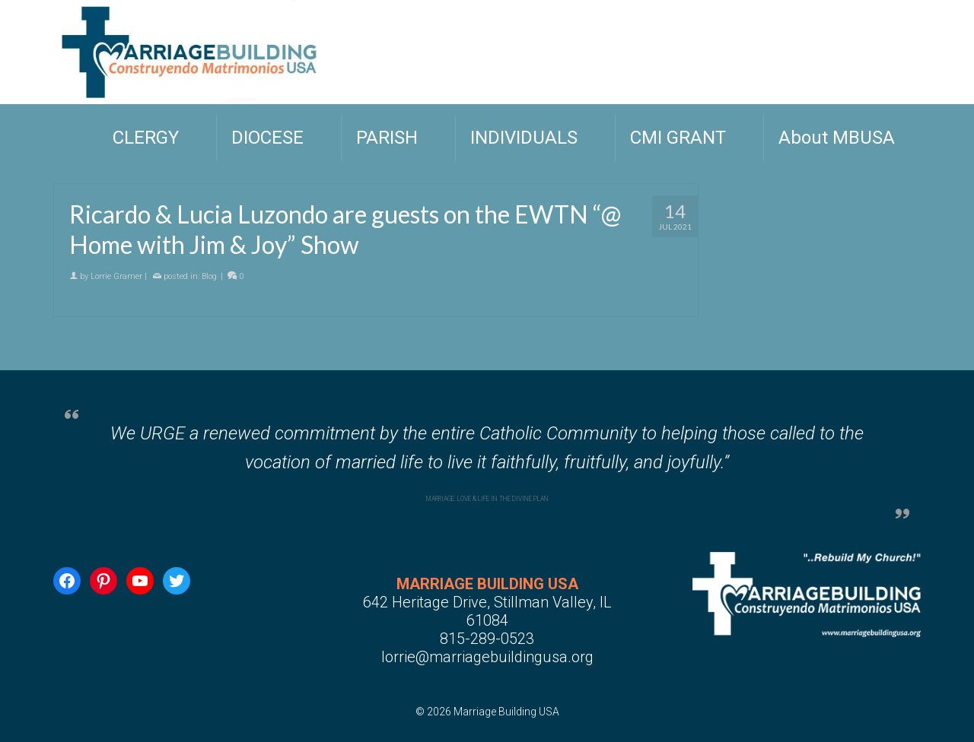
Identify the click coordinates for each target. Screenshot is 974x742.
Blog (209, 277)
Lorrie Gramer (116, 277)
